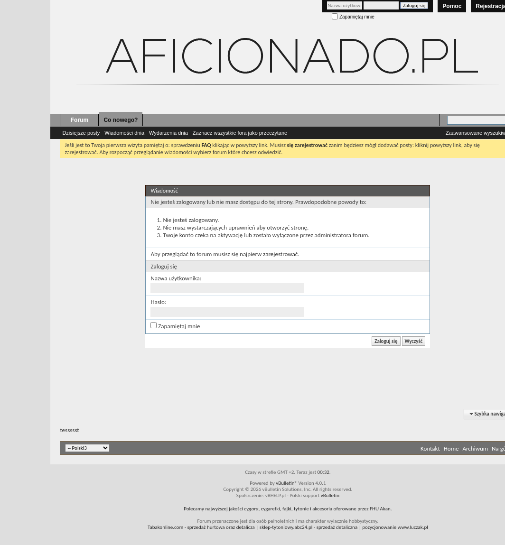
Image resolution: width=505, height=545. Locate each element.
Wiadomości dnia (124, 133)
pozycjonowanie (379, 527)
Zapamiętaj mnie (353, 16)
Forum (79, 120)
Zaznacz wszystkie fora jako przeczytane (240, 133)
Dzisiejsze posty (81, 133)
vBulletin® (286, 483)
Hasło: (158, 301)
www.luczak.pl (413, 527)
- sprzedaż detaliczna (308, 527)
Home (451, 448)
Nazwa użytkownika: (175, 278)
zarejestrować (280, 254)
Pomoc (451, 6)
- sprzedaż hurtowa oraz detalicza (201, 527)
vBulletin (330, 495)
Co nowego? (120, 120)
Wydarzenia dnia (168, 133)
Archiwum (475, 448)
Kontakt (430, 448)
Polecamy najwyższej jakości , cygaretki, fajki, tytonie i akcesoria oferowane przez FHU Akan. (288, 509)
